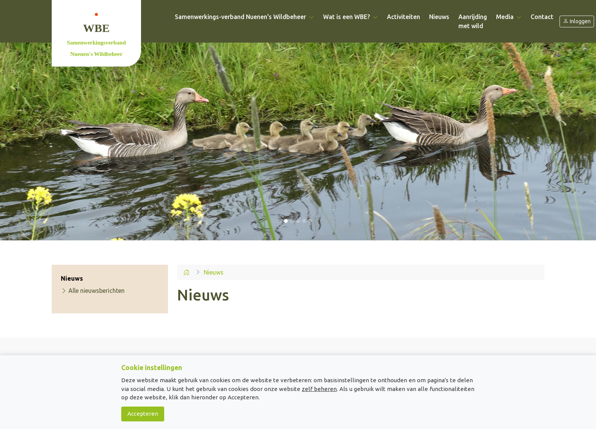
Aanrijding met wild (472, 21)
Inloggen (577, 21)
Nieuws (439, 16)
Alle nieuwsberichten (93, 290)
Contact (542, 16)
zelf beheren (319, 389)
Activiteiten (403, 16)
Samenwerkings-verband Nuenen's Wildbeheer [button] (244, 16)
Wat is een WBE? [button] (350, 16)
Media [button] (509, 16)
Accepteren (142, 413)
